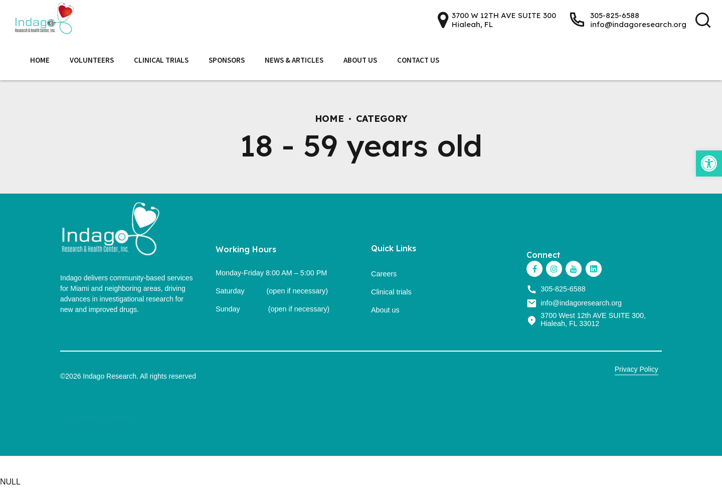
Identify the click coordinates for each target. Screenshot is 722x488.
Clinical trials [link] (391, 292)
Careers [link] (384, 274)
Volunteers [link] (92, 60)
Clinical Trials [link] (161, 60)
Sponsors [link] (227, 60)
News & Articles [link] (294, 60)
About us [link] (385, 310)
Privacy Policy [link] (636, 369)
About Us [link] (360, 60)
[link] (709, 163)
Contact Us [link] (418, 60)
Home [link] (40, 60)
